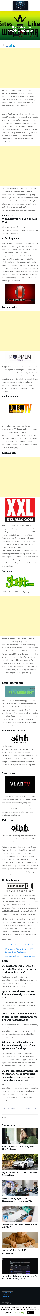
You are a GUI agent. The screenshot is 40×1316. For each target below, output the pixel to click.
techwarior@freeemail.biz (10, 1304)
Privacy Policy (6, 1292)
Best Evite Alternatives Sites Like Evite (20, 945)
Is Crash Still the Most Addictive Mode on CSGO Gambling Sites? (20, 1270)
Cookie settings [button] (19, 1313)
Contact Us (5, 1297)
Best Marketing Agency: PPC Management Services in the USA (20, 1192)
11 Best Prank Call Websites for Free (20, 956)
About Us (5, 1294)
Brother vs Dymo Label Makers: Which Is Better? (20, 1218)
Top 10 (16, 35)
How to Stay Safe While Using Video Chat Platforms (20, 1140)
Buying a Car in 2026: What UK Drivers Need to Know (20, 1166)
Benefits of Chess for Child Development (20, 1244)
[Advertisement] (20, 68)
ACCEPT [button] (30, 1313)
